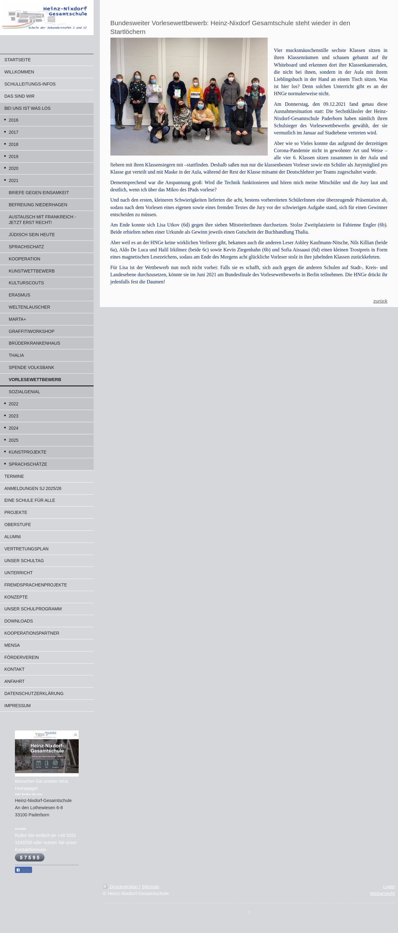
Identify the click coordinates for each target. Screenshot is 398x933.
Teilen (23, 870)
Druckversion (121, 886)
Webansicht (382, 893)
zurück (380, 301)
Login (389, 886)
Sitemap (150, 886)
